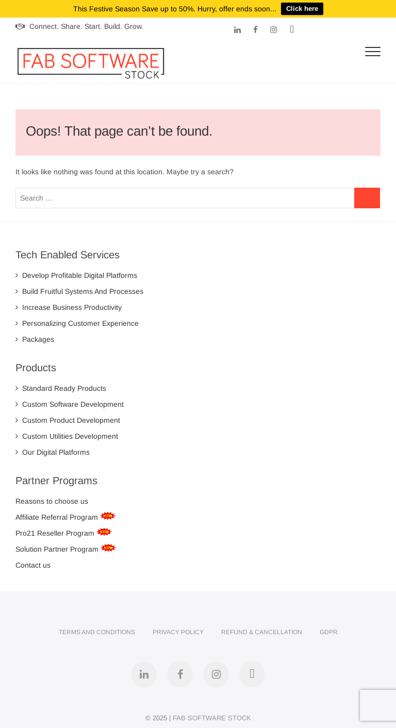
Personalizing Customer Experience (77, 320)
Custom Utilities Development (66, 432)
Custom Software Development (69, 400)
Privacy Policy (178, 628)
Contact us (33, 561)
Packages (34, 336)
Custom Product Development (67, 416)
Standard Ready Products (60, 384)
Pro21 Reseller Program (55, 529)
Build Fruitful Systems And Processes (79, 288)
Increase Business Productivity (68, 304)
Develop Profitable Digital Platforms (76, 272)
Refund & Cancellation (261, 628)
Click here (302, 8)
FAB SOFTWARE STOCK (212, 714)
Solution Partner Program (58, 545)
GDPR (329, 628)
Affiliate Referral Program (57, 513)
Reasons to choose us (51, 497)
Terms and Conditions (97, 628)
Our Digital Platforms (52, 448)
